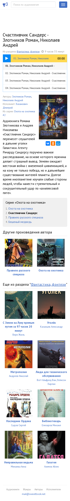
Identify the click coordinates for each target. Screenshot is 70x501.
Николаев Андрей (13, 100)
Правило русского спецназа (25, 217)
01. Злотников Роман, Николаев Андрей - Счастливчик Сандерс (30, 66)
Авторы (38, 489)
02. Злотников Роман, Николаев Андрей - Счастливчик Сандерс (35, 74)
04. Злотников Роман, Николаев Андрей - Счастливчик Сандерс (35, 89)
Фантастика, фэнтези (28, 51)
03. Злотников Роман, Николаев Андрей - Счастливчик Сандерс (35, 81)
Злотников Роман (21, 96)
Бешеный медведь (20, 222)
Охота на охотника (20, 208)
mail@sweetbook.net (33, 494)
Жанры (27, 489)
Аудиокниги (12, 489)
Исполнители (53, 489)
